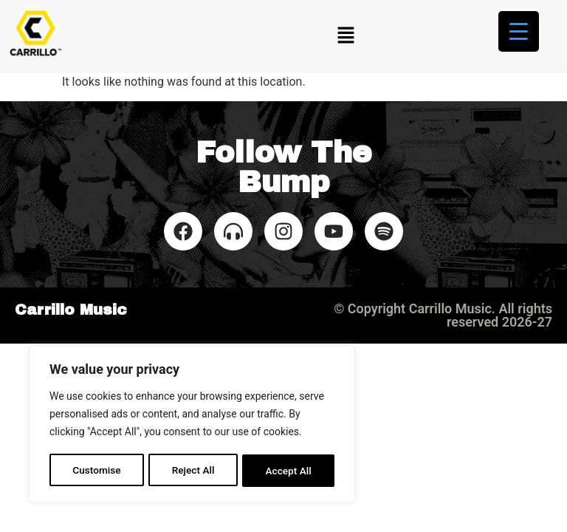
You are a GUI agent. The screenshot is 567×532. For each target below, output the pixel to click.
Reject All (193, 471)
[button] (345, 36)
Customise (96, 471)
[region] (192, 424)
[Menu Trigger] (518, 31)
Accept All (288, 471)
